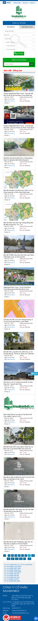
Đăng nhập (17, 3)
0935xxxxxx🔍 (11, 165)
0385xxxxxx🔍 (11, 359)
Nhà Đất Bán (11, 27)
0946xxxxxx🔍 (11, 198)
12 (12, 559)
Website (5, 610)
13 (16, 559)
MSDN (5, 596)
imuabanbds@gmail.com (20, 613)
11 (8, 559)
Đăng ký (25, 3)
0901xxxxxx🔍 (11, 101)
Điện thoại (6, 608)
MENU (7, 2)
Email (5, 613)
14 (21, 559)
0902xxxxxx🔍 (11, 327)
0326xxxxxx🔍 (11, 389)
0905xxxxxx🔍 (11, 422)
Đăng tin (32, 3)
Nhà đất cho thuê (27, 27)
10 (33, 555)
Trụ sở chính (7, 602)
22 (29, 559)
